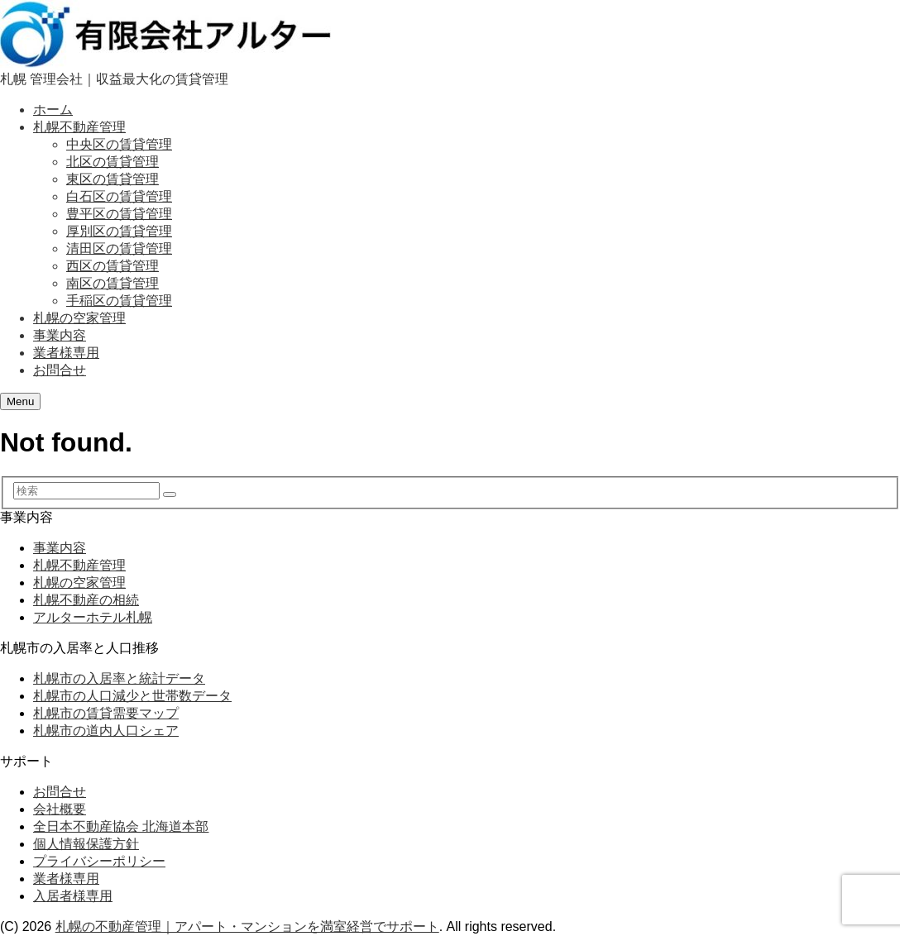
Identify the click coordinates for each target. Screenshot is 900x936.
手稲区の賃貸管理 (119, 301)
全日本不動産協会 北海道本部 (120, 826)
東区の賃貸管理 (112, 179)
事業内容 (59, 335)
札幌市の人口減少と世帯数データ (132, 696)
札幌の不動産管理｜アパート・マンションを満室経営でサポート (247, 926)
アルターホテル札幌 (92, 617)
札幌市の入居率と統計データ (119, 678)
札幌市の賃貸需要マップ (106, 713)
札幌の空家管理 (79, 318)
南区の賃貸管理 (112, 283)
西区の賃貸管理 (112, 266)
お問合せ (59, 370)
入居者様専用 (72, 896)
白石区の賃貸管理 (119, 196)
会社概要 (59, 809)
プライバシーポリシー (99, 861)
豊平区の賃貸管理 (119, 214)
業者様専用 (66, 353)
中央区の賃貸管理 (119, 144)
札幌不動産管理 (79, 127)
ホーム (53, 110)
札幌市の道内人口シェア (106, 730)
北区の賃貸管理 (112, 162)
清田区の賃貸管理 (119, 248)
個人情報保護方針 (86, 844)
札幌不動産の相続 (86, 600)
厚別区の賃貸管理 (119, 231)
